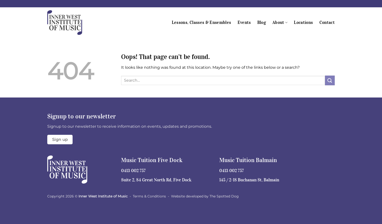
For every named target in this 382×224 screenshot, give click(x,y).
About (279, 22)
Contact (327, 22)
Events (244, 22)
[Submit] (330, 80)
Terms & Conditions (149, 196)
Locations (303, 22)
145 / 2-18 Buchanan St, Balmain (249, 180)
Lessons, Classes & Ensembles (201, 22)
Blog (261, 22)
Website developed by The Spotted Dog (205, 196)
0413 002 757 (133, 170)
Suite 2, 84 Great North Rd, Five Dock (156, 180)
